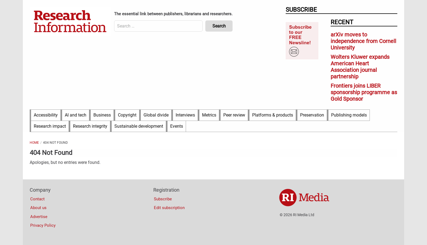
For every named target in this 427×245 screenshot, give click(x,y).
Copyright (127, 115)
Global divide (156, 115)
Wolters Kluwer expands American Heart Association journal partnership (360, 67)
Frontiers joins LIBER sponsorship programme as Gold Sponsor (364, 92)
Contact (37, 199)
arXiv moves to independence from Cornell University (363, 41)
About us (38, 207)
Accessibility (46, 115)
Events (176, 126)
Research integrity (90, 126)
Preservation (312, 115)
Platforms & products (272, 115)
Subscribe (163, 199)
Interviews (185, 115)
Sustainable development (138, 126)
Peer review (234, 115)
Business (102, 115)
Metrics (209, 115)
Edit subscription (169, 207)
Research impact (50, 126)
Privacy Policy (43, 225)
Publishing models (349, 115)
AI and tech (75, 115)
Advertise (38, 216)
